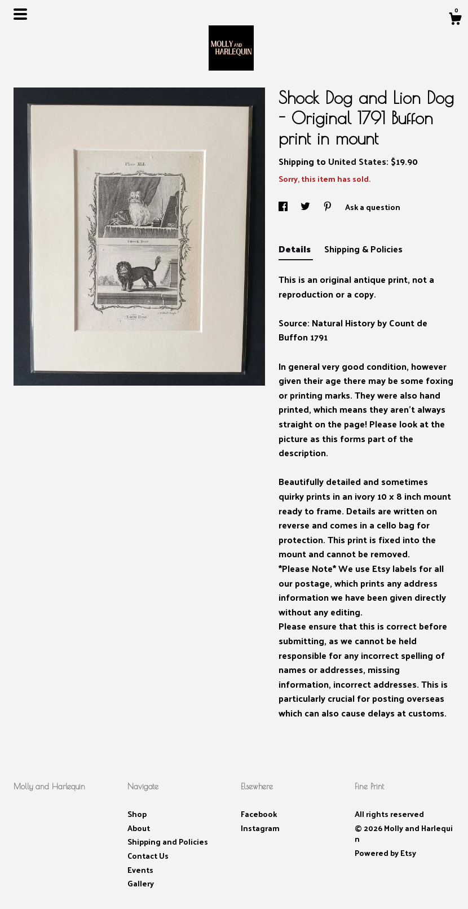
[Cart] (455, 19)
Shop (137, 814)
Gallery (140, 883)
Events (140, 870)
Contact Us (148, 856)
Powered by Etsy (385, 853)
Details (296, 249)
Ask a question (372, 207)
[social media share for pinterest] (328, 207)
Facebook (259, 814)
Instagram (260, 828)
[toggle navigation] (20, 14)
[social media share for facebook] (284, 207)
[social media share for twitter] (306, 207)
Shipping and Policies (167, 841)
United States (357, 161)
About (138, 828)
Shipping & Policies (363, 249)
